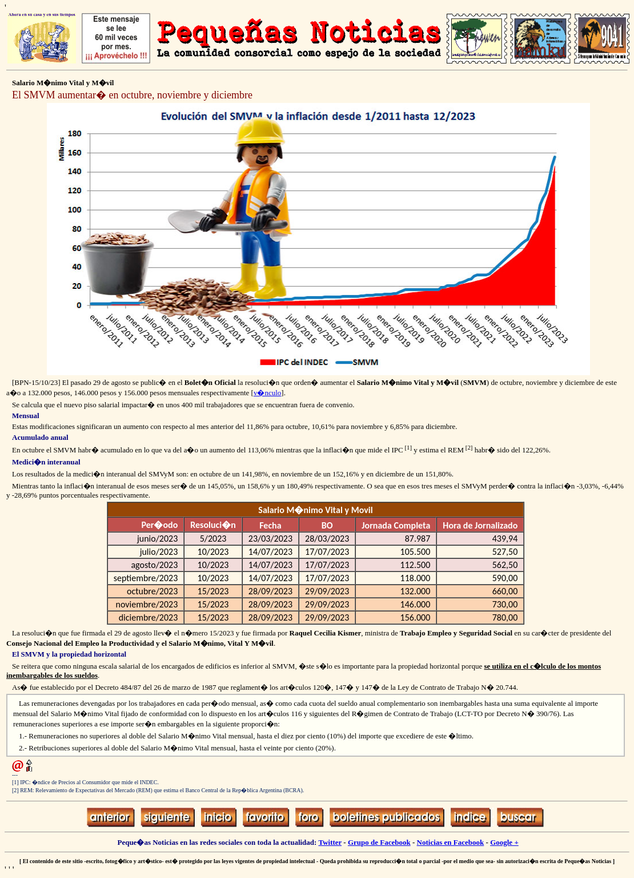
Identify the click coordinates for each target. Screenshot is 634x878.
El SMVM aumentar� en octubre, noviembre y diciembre (132, 95)
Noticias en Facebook (450, 842)
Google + (504, 842)
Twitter (330, 842)
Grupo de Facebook (379, 842)
